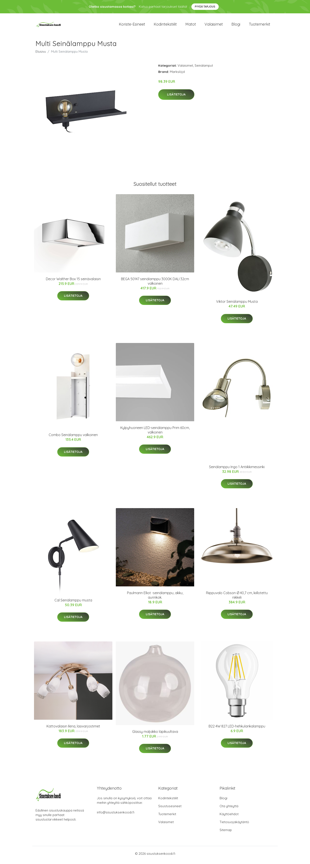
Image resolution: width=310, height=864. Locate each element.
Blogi (235, 25)
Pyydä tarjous (205, 6)
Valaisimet (214, 25)
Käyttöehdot (229, 817)
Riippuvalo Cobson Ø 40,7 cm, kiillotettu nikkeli (237, 598)
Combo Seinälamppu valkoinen (73, 438)
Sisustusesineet (169, 809)
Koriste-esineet (132, 25)
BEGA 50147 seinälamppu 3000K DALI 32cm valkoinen (155, 284)
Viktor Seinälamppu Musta (237, 304)
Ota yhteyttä (229, 809)
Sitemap (226, 833)
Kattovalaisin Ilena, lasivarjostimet (73, 729)
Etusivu (41, 54)
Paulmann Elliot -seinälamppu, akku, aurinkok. (155, 598)
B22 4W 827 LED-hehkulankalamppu (237, 729)
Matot (190, 25)
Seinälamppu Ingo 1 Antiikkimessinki (237, 470)
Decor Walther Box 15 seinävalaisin (73, 282)
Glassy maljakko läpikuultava (155, 734)
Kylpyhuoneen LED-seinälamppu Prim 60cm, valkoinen (155, 433)
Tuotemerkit (259, 25)
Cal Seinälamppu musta (73, 603)
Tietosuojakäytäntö (234, 825)
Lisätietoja (176, 97)
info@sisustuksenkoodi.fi (115, 815)
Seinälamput (204, 68)
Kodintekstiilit (165, 25)
